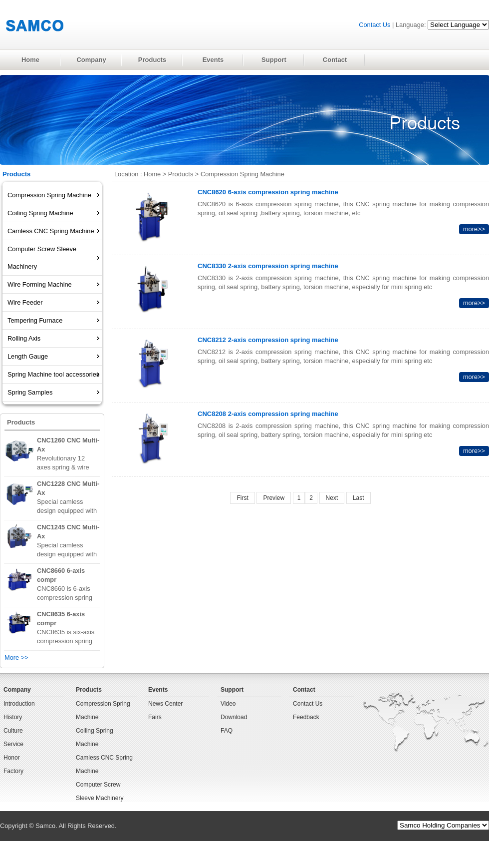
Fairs (155, 717)
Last (358, 497)
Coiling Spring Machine (94, 737)
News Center (165, 703)
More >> (16, 657)
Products (181, 174)
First (242, 497)
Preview (273, 497)
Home (152, 174)
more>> (474, 229)
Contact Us (374, 24)
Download (234, 717)
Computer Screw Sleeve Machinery (99, 791)
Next (332, 497)
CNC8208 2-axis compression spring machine (268, 414)
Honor (11, 757)
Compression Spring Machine (242, 174)
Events (158, 689)
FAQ (227, 730)
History (12, 717)
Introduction (19, 703)
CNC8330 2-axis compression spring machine (268, 266)
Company (17, 689)
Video (228, 703)
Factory (13, 771)
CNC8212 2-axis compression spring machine (268, 340)
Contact (304, 689)
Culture (13, 730)
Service (13, 744)
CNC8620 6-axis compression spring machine (268, 192)
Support (232, 689)
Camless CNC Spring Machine (104, 764)
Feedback (306, 717)
